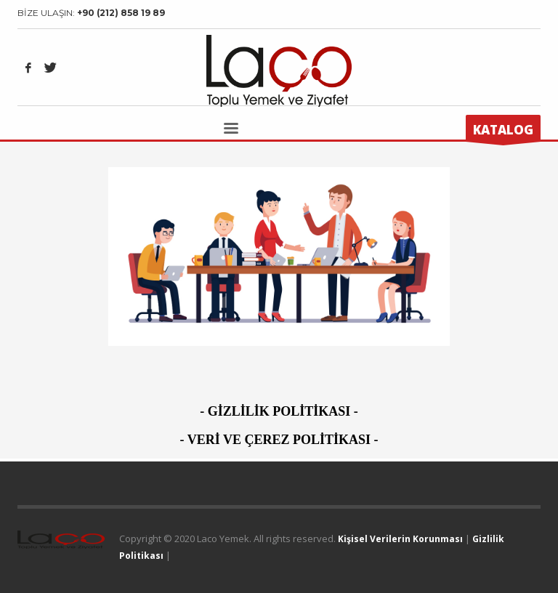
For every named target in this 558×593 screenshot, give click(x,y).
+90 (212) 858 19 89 (121, 12)
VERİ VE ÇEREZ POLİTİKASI (279, 439)
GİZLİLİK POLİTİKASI (279, 411)
